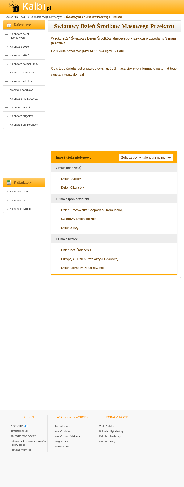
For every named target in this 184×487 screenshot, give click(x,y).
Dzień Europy (71, 178)
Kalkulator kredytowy (110, 436)
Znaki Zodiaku (106, 426)
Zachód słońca (62, 426)
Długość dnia (61, 441)
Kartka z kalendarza (22, 72)
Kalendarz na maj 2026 (24, 63)
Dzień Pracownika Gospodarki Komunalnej (92, 210)
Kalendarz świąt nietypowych (46, 17)
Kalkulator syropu (20, 208)
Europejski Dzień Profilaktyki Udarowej (89, 259)
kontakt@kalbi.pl (19, 431)
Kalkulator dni (18, 200)
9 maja (170, 38)
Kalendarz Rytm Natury (111, 431)
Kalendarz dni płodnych (24, 124)
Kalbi (23, 17)
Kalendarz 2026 (19, 46)
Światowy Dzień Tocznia (78, 218)
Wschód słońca (63, 431)
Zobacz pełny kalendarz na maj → (146, 157)
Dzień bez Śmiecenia (76, 250)
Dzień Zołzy (69, 228)
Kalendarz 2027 (19, 55)
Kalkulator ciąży (107, 441)
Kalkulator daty (19, 191)
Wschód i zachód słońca (67, 436)
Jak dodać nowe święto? (23, 436)
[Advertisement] (24, 152)
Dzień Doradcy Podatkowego (82, 267)
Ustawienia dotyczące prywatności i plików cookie (28, 443)
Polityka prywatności (21, 450)
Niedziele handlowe (21, 90)
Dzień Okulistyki (73, 187)
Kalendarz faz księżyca (24, 98)
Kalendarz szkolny (21, 81)
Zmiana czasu (62, 446)
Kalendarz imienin (20, 107)
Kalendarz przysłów (21, 116)
